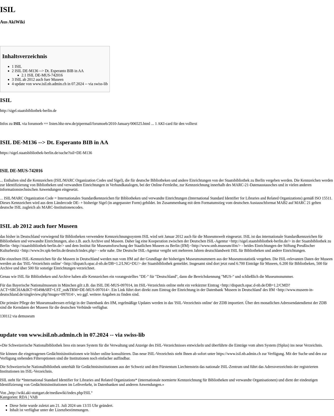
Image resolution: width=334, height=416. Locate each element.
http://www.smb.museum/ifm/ (215, 246)
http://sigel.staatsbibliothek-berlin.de (28, 111)
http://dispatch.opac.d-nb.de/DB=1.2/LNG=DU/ (102, 263)
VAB (34, 397)
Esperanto (68, 142)
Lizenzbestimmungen (71, 410)
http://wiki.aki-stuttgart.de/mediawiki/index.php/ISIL (50, 393)
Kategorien (8, 397)
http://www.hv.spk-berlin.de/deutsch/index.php (58, 250)
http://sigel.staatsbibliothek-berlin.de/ (260, 241)
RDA (23, 397)
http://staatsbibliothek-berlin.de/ (37, 246)
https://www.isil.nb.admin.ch (238, 354)
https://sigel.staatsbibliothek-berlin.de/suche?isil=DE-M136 (46, 153)
